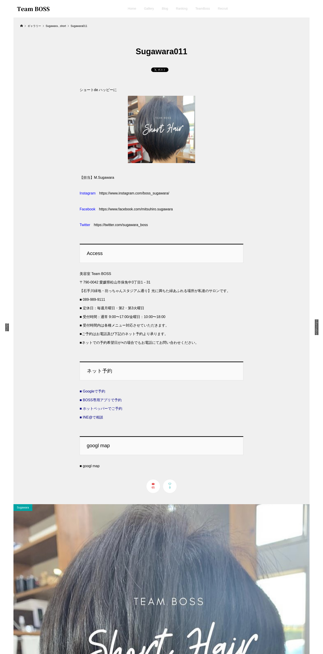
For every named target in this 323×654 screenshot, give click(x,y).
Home (132, 8)
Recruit (223, 8)
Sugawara (23, 507)
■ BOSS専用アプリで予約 (101, 400)
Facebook (87, 209)
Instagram (88, 193)
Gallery (149, 8)
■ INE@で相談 (91, 417)
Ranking (181, 8)
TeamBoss (202, 8)
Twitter (85, 225)
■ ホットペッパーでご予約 (101, 408)
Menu (7, 327)
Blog (165, 8)
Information (317, 327)
